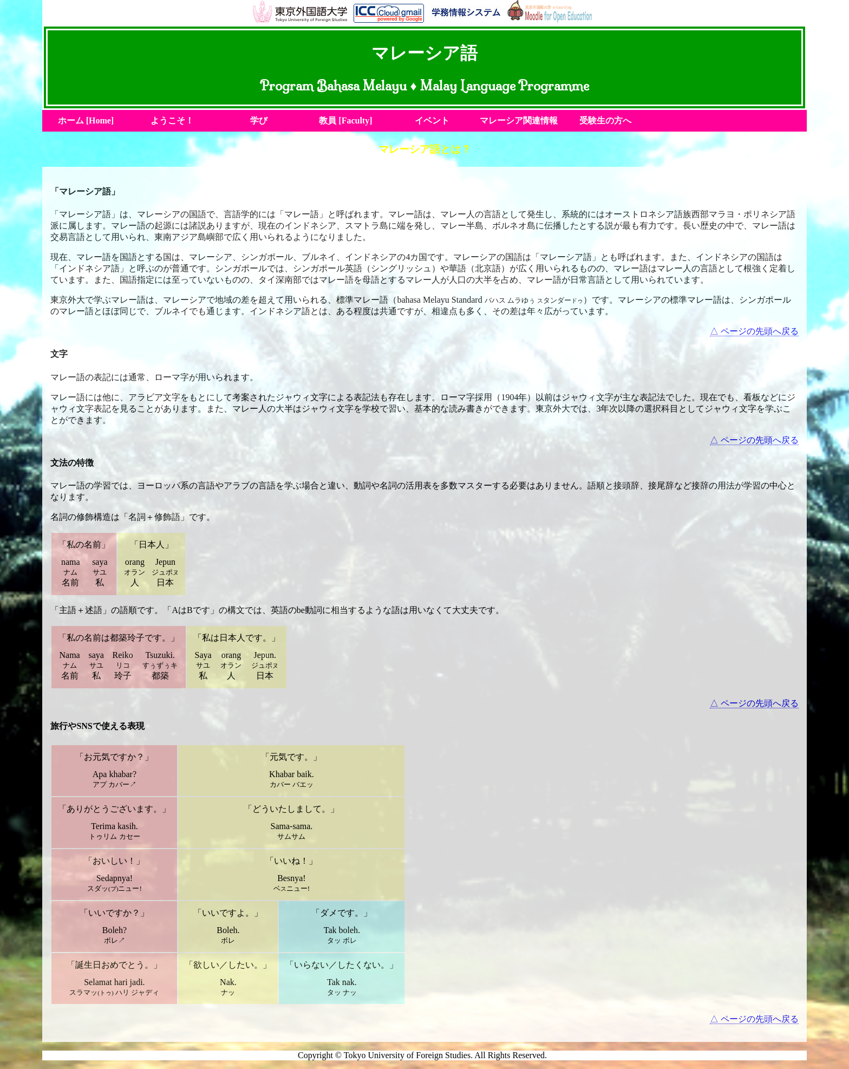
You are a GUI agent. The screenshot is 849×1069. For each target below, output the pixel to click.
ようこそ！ (172, 120)
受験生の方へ (605, 120)
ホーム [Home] (86, 120)
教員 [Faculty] (345, 120)
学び (258, 120)
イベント (432, 120)
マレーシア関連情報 (519, 120)
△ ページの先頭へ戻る (754, 331)
